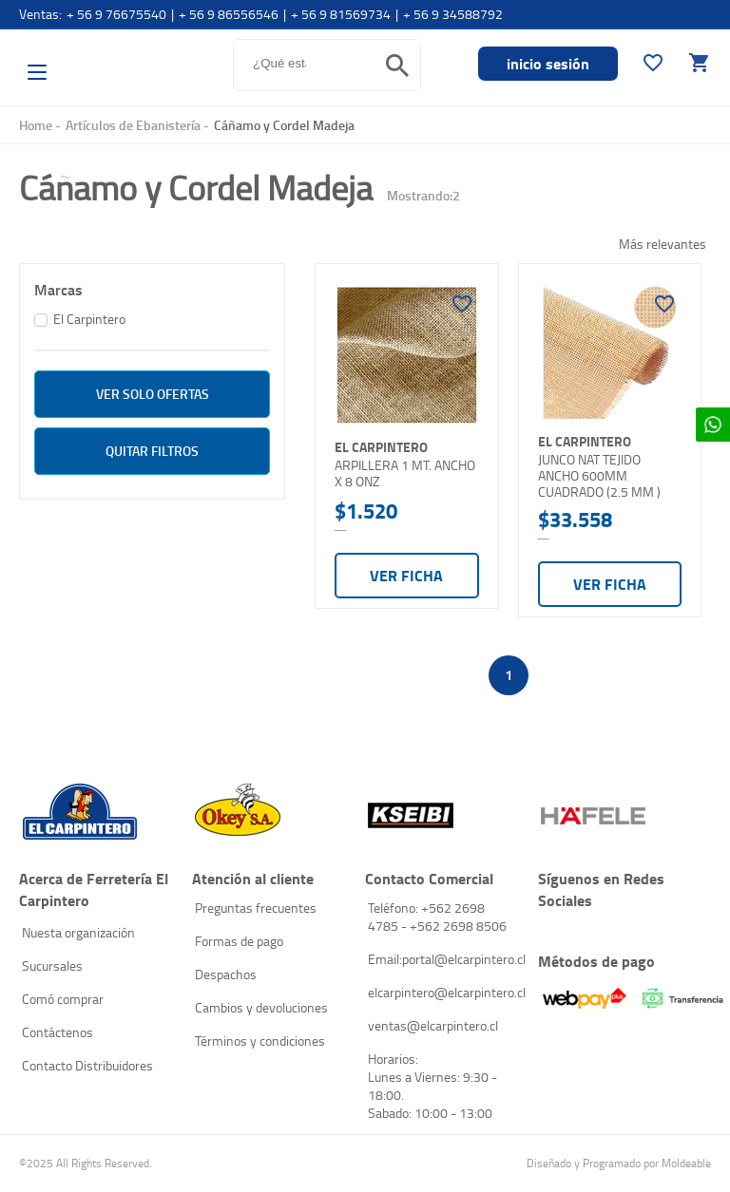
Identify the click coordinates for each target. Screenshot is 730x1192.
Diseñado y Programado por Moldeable (619, 1163)
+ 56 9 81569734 (341, 14)
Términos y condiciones (260, 1040)
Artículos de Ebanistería (133, 125)
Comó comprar (63, 999)
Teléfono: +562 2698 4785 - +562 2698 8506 (437, 917)
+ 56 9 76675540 (116, 14)
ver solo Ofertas (152, 394)
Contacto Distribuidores (87, 1065)
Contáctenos (57, 1032)
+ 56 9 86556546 (229, 14)
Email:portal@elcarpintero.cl (443, 959)
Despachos (226, 974)
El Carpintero (121, 62)
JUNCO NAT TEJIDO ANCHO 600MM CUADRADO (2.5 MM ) (599, 475)
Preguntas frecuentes (256, 908)
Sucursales (52, 965)
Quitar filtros (152, 451)
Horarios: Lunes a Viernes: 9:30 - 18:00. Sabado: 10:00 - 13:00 (432, 1086)
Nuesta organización (78, 932)
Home (35, 125)
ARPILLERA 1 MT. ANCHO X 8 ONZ (405, 473)
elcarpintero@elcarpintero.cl (443, 992)
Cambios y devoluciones (261, 1007)
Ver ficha (406, 575)
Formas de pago (239, 941)
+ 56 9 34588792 (453, 14)
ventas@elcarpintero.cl (433, 1025)
